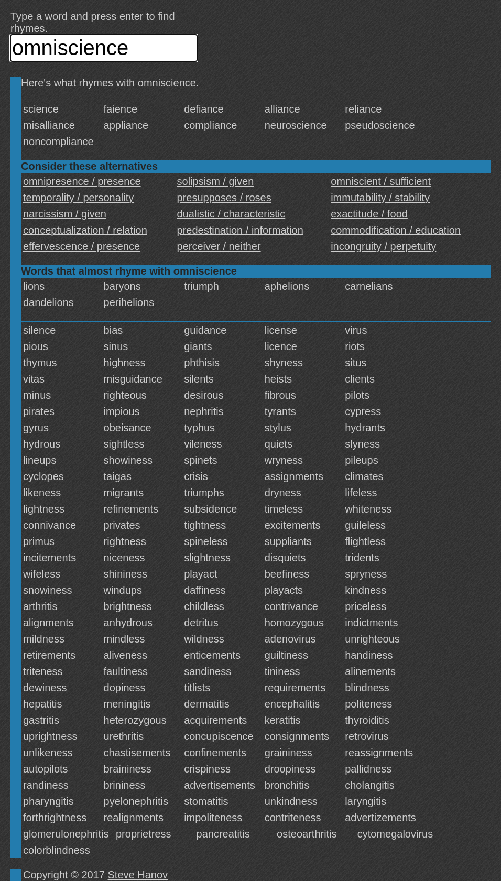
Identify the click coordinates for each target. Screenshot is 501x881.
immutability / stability (380, 197)
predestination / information (240, 230)
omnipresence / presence (82, 181)
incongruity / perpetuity (383, 246)
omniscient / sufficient (381, 181)
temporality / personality (78, 197)
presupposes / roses (224, 197)
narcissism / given (64, 214)
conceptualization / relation (85, 230)
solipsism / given (215, 181)
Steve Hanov (138, 874)
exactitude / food (369, 214)
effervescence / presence (81, 246)
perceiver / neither (219, 246)
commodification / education (396, 230)
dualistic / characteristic (231, 214)
